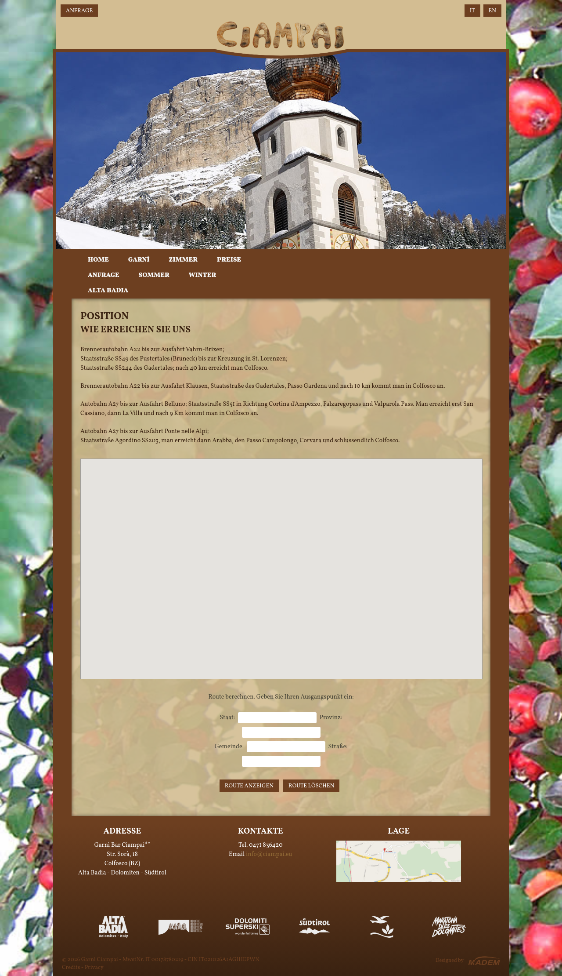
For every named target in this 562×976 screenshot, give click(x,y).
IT (472, 11)
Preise (229, 260)
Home (98, 260)
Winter (202, 275)
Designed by (450, 960)
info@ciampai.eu (269, 854)
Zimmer (183, 260)
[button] (281, 561)
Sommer (154, 275)
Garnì (139, 260)
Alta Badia (108, 290)
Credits (71, 968)
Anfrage (79, 11)
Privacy (94, 968)
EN (492, 11)
